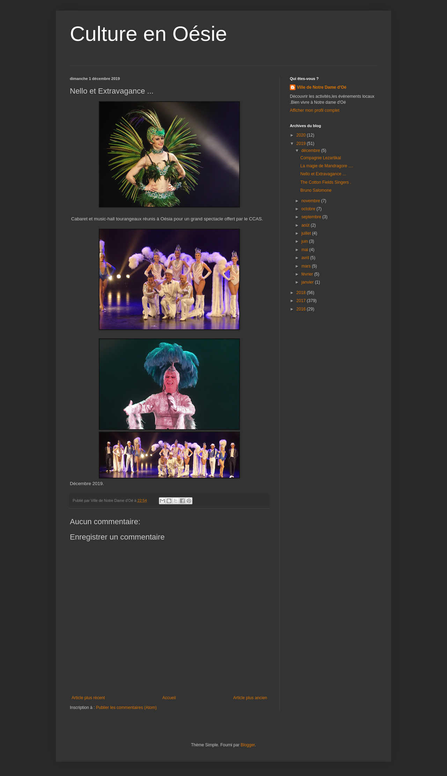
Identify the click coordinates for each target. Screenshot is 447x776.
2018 (301, 292)
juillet (306, 233)
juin (305, 241)
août (306, 225)
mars (306, 266)
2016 (301, 309)
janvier (308, 282)
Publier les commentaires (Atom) (126, 707)
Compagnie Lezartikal (320, 157)
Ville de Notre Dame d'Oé (321, 87)
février (307, 274)
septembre (311, 216)
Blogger (248, 744)
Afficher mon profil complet (314, 110)
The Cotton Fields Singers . (325, 182)
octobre (308, 208)
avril (305, 257)
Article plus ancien (250, 697)
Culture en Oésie (148, 33)
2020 (301, 135)
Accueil (169, 697)
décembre (311, 150)
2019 (301, 143)
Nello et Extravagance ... (323, 173)
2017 (301, 300)
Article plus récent (88, 697)
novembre (311, 200)
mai (305, 249)
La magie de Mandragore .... (326, 165)
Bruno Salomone (315, 190)
